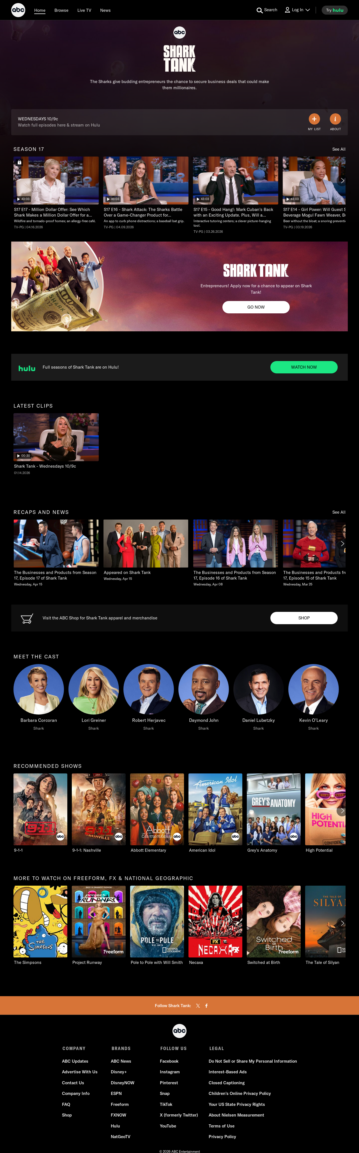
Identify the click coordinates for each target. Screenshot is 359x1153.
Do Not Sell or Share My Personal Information (252, 1061)
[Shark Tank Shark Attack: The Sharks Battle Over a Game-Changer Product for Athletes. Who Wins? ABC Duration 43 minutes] (145, 193)
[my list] (314, 122)
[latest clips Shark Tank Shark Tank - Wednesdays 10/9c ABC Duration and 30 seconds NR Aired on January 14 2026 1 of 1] (56, 444)
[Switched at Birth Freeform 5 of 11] (274, 925)
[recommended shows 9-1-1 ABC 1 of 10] (40, 813)
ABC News (121, 1061)
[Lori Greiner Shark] (93, 699)
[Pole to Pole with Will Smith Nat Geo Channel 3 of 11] (157, 925)
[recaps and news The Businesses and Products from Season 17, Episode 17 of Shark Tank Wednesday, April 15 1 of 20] (56, 553)
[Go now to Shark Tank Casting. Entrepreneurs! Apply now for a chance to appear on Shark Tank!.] (256, 307)
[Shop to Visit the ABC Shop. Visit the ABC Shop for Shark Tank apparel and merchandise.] (304, 618)
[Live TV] (84, 10)
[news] (105, 10)
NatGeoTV (121, 1137)
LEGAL (215, 1048)
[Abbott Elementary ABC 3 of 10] (157, 813)
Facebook (169, 1061)
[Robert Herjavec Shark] (148, 699)
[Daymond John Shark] (203, 699)
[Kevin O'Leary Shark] (313, 699)
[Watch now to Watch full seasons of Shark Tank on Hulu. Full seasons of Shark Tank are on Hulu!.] (304, 367)
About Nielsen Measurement (236, 1115)
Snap (164, 1094)
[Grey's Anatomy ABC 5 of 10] (274, 813)
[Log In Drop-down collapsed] (297, 10)
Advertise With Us (80, 1072)
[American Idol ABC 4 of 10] (215, 813)
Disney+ (119, 1072)
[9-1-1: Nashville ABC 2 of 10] (99, 813)
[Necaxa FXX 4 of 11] (215, 925)
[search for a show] (267, 10)
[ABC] (18, 11)
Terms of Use (221, 1126)
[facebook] (206, 1005)
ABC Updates (76, 1061)
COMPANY (74, 1048)
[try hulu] (335, 10)
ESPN (116, 1094)
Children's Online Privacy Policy (239, 1094)
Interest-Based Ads (227, 1072)
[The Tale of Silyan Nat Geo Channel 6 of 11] (332, 925)
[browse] (61, 10)
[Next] (342, 180)
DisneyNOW (123, 1083)
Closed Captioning (226, 1083)
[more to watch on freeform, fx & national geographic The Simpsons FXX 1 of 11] (40, 925)
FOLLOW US (173, 1048)
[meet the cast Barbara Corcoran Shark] (38, 699)
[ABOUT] (335, 122)
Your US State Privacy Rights (236, 1105)
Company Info (76, 1094)
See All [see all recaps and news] (339, 512)
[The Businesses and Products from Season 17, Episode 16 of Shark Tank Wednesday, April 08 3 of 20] (235, 553)
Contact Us (74, 1083)
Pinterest (169, 1083)
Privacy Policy (222, 1137)
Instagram (170, 1072)
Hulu (115, 1126)
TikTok (166, 1105)
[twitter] (198, 1005)
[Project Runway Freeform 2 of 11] (99, 925)
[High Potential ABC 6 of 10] (332, 813)
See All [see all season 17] (339, 149)
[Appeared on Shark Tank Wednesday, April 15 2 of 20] (145, 550)
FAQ (67, 1105)
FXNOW (118, 1115)
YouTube (168, 1126)
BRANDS (120, 1048)
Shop (67, 1115)
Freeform (120, 1105)
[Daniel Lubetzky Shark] (258, 699)
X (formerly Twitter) (179, 1115)
